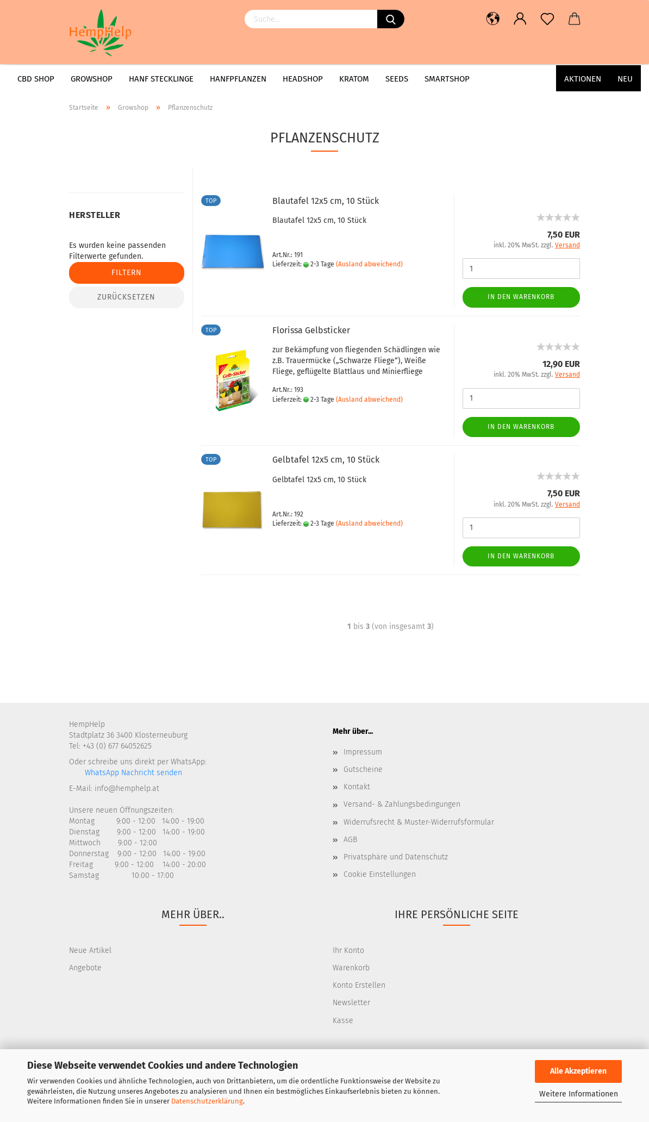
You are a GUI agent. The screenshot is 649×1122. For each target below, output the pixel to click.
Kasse (343, 1020)
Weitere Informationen (578, 1094)
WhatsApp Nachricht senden (132, 772)
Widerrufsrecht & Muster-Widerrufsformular (419, 822)
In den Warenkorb (521, 297)
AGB (350, 839)
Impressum (363, 752)
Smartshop (447, 79)
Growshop (92, 79)
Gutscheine (363, 769)
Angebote (85, 968)
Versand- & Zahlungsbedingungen (402, 804)
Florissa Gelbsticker (311, 330)
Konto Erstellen (359, 985)
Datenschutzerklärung (207, 1101)
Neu (625, 79)
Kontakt (357, 786)
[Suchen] (390, 19)
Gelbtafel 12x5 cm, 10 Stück (325, 459)
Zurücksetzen (126, 297)
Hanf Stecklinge (161, 79)
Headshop (303, 79)
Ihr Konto (348, 950)
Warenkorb (351, 968)
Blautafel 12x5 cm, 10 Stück (325, 201)
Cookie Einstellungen (380, 874)
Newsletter (351, 1002)
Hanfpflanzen (238, 79)
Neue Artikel (90, 950)
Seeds (396, 79)
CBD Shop (35, 79)
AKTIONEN (582, 79)
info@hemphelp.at (127, 788)
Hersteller (94, 215)
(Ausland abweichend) (369, 264)
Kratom (354, 79)
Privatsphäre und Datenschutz (396, 857)
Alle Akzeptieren (578, 1071)
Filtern (126, 272)
